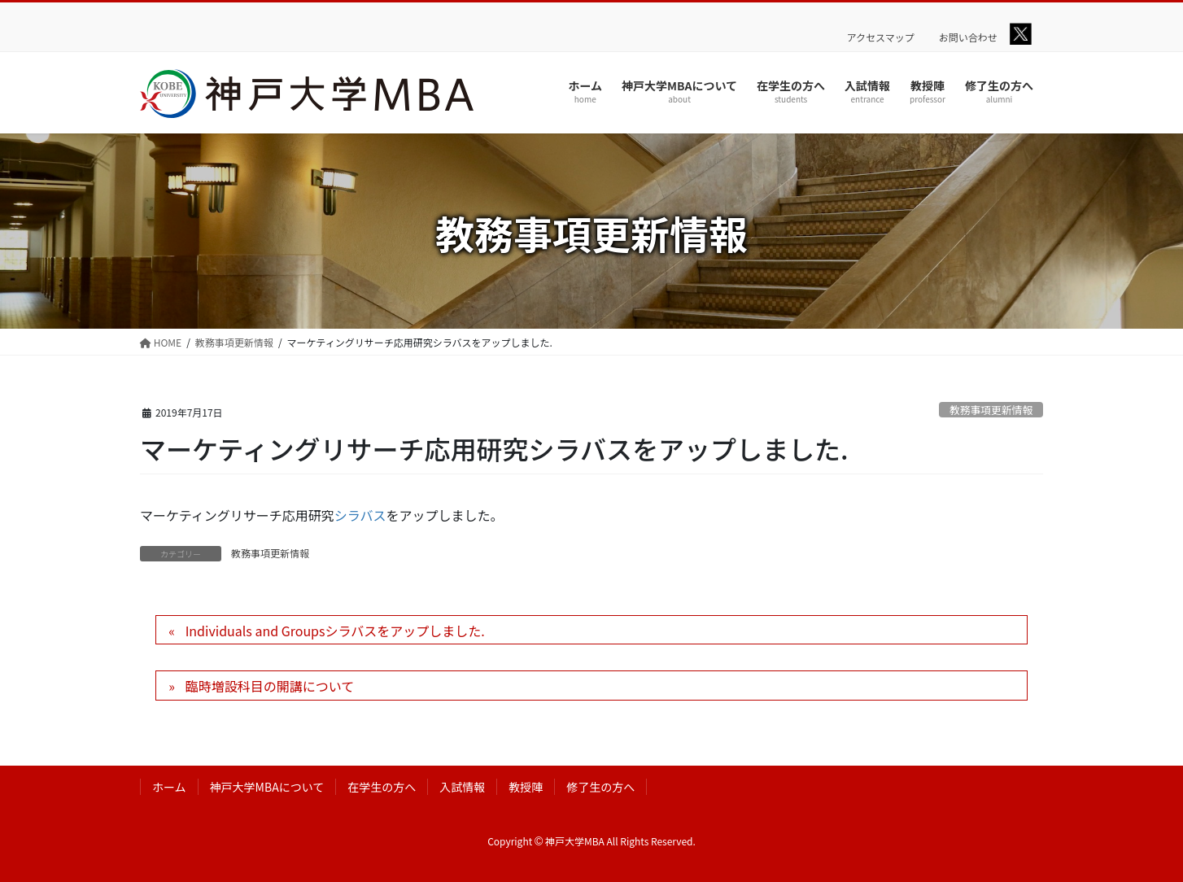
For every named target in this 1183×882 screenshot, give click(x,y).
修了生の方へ (600, 787)
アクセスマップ (881, 37)
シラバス (360, 515)
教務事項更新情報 (990, 409)
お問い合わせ (968, 37)
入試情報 (462, 787)
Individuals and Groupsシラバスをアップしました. (335, 630)
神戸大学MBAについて (267, 787)
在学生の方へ (381, 787)
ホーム (169, 787)
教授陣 (526, 787)
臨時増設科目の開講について (270, 686)
